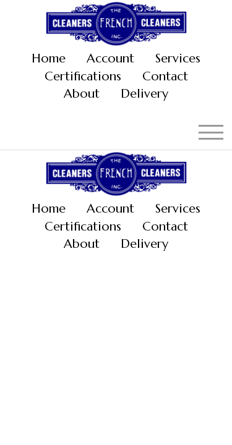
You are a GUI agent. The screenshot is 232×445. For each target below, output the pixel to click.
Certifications (83, 76)
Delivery (144, 93)
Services (177, 58)
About (82, 93)
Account (110, 58)
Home (49, 58)
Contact (165, 76)
